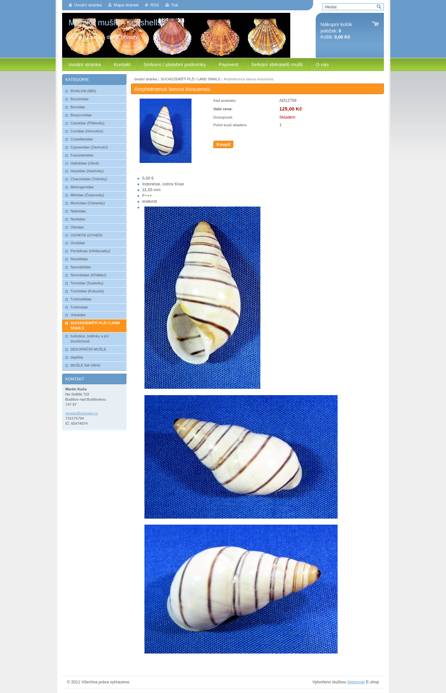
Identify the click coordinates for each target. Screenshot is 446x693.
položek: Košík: (336, 31)
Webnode (356, 682)
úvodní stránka (145, 79)
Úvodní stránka (88, 5)
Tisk (174, 5)
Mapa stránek (126, 5)
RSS (155, 5)
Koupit (223, 144)
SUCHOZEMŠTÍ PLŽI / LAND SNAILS (190, 79)
